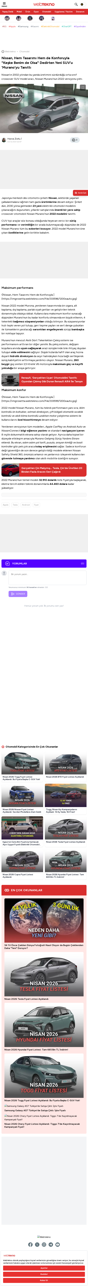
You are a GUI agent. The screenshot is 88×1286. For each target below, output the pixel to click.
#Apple (12, 26)
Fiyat (36, 505)
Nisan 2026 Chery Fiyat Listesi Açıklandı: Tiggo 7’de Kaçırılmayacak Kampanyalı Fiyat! (42, 1090)
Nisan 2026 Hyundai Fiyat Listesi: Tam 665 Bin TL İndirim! (36, 931)
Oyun (36, 12)
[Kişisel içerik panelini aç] (80, 193)
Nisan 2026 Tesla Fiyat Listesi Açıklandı (26, 878)
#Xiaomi (35, 26)
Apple (5, 505)
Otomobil (46, 12)
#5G (4, 26)
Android (26, 505)
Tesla (15, 505)
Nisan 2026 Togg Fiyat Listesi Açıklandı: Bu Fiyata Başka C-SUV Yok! (42, 983)
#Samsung (23, 26)
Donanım (80, 12)
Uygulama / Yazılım (63, 12)
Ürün (27, 12)
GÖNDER (18, 595)
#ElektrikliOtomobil (50, 26)
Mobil (19, 12)
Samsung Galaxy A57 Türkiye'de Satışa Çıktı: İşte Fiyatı (35, 1036)
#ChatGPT (67, 26)
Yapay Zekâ (7, 12)
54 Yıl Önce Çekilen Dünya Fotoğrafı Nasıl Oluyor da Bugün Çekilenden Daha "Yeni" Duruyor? (43, 826)
